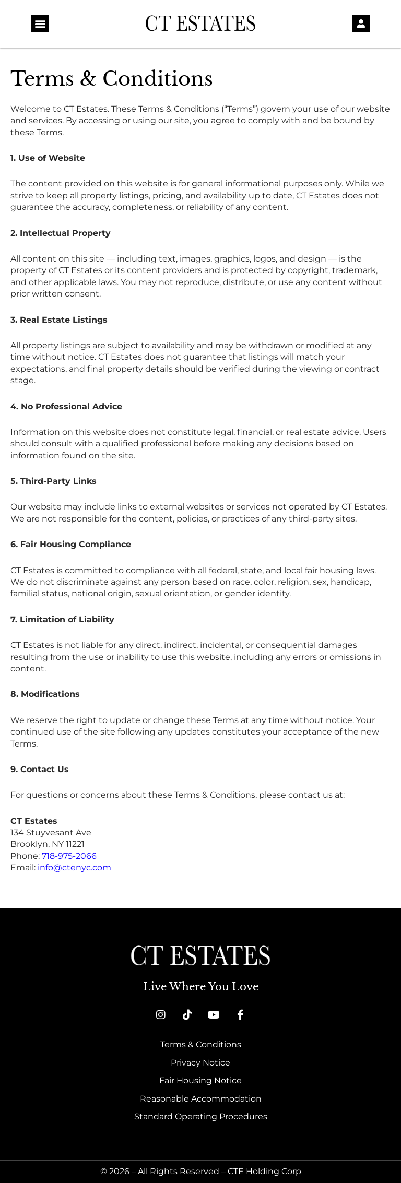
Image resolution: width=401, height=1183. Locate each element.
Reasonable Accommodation (201, 1099)
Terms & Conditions (200, 1044)
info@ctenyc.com (74, 867)
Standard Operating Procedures (200, 1116)
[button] (40, 23)
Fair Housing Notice (200, 1080)
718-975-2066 (69, 856)
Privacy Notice (200, 1063)
